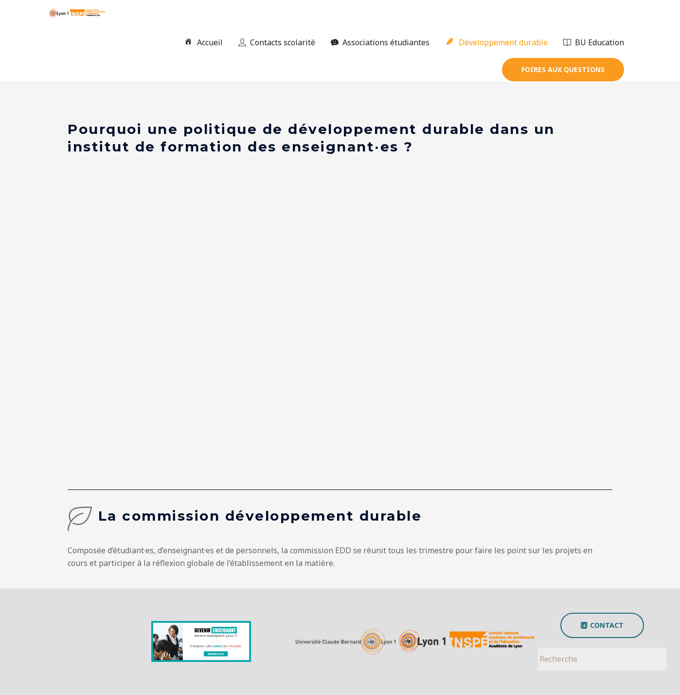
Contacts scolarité (276, 42)
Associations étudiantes (380, 42)
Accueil (203, 42)
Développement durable (496, 42)
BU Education (593, 42)
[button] (563, 69)
